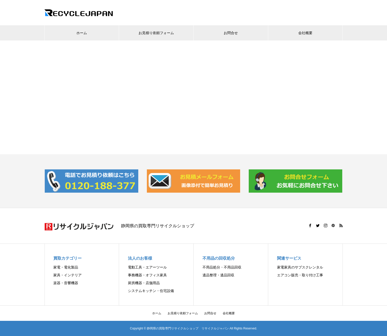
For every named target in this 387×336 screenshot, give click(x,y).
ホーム (81, 33)
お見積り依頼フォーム (156, 33)
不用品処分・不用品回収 (221, 267)
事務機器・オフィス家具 (147, 275)
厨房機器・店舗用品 (144, 283)
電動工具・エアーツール (147, 267)
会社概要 (305, 33)
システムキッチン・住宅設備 (151, 291)
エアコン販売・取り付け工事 (300, 275)
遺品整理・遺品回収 (218, 275)
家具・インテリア (67, 275)
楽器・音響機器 (65, 283)
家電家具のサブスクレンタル (300, 267)
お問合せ (231, 33)
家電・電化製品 (65, 267)
